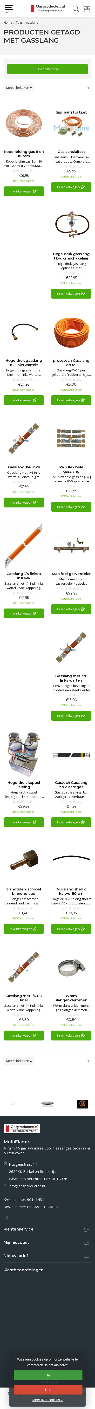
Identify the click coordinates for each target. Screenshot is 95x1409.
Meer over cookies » (47, 1400)
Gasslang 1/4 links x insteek (24, 576)
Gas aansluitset (71, 152)
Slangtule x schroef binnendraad (23, 891)
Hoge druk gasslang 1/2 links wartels (24, 362)
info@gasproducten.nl (27, 1185)
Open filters (47, 69)
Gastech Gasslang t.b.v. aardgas (71, 784)
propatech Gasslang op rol (71, 362)
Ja (48, 1375)
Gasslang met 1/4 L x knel (23, 998)
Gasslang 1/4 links (24, 467)
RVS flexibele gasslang (71, 469)
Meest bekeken (19, 87)
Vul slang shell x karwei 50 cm (71, 891)
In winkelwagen (24, 191)
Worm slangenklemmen (71, 998)
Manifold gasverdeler (71, 574)
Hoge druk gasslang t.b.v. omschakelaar (71, 256)
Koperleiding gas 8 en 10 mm (24, 154)
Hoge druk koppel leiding (23, 784)
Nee (48, 1390)
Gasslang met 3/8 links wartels (71, 678)
